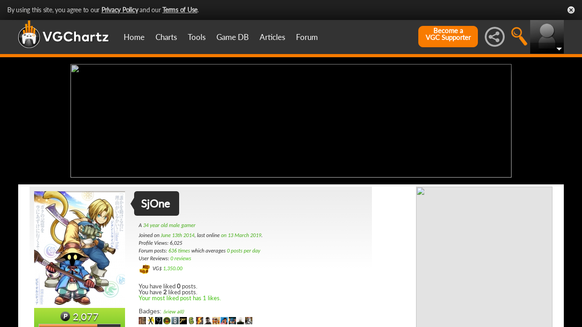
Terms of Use (179, 10)
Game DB (232, 37)
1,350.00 (172, 268)
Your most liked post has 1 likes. (180, 298)
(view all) (173, 312)
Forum (307, 37)
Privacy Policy (119, 10)
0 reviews (181, 258)
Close (571, 10)
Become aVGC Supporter (448, 34)
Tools (197, 37)
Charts (166, 37)
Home (134, 37)
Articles (272, 37)
